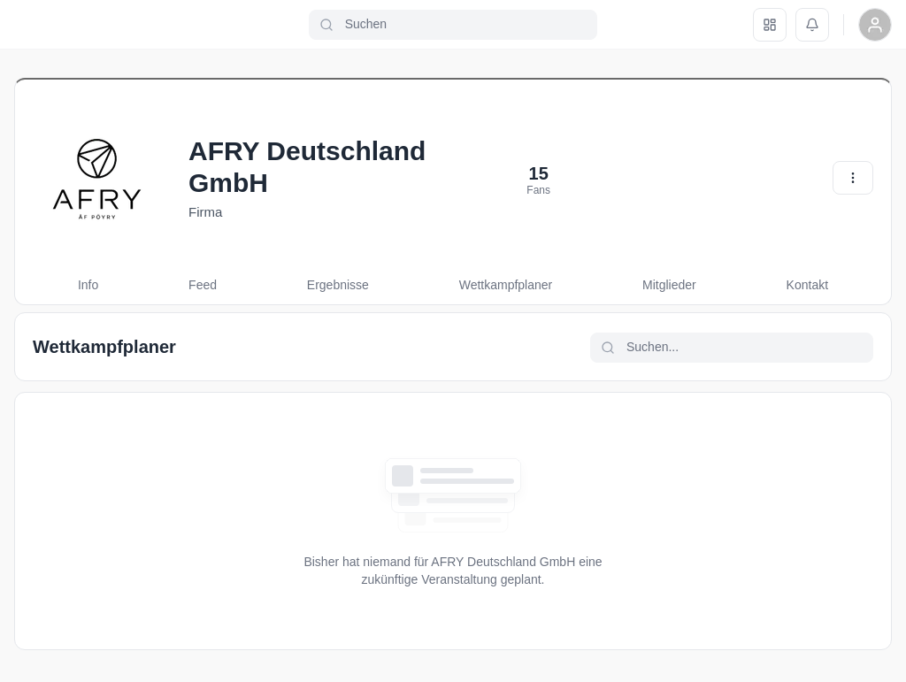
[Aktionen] (853, 178)
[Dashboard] (770, 25)
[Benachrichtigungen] (812, 25)
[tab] (88, 285)
